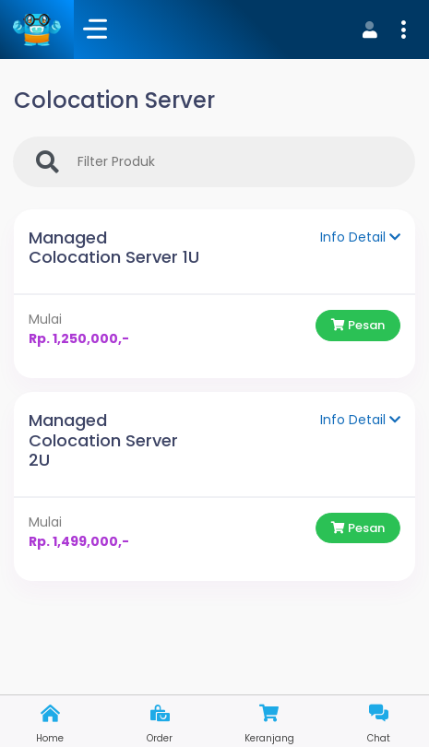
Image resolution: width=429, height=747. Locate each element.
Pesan (358, 325)
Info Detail (360, 237)
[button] (381, 29)
